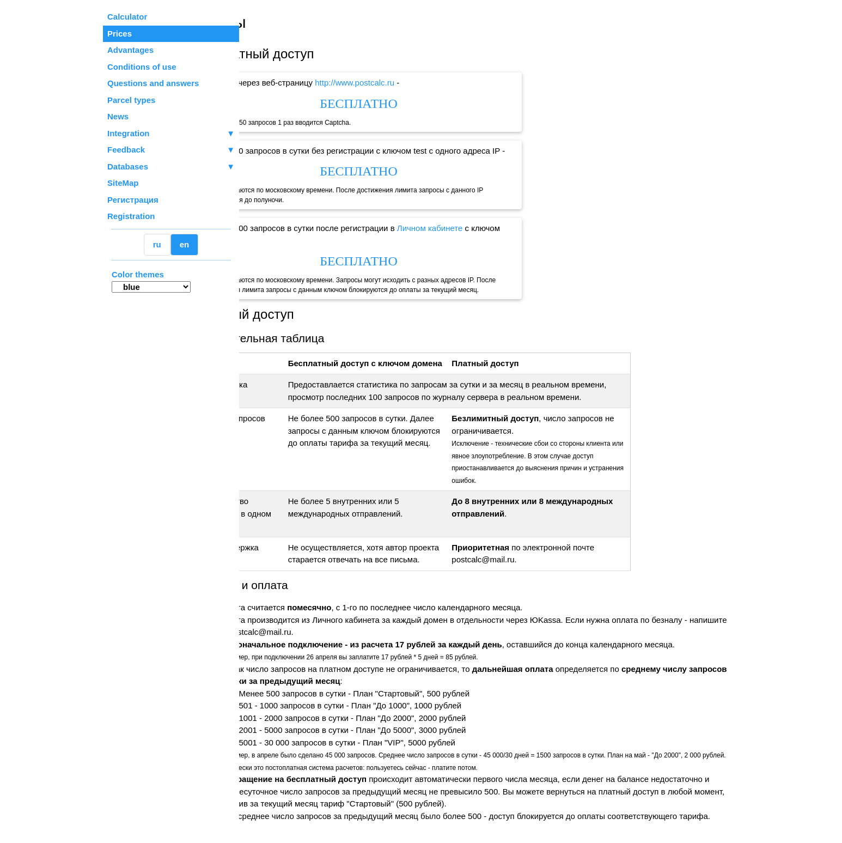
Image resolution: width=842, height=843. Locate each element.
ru (157, 244)
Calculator (127, 16)
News (118, 116)
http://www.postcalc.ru (407, 82)
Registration (131, 216)
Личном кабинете (482, 228)
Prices (119, 33)
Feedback (171, 150)
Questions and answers (153, 83)
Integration (171, 134)
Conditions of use (141, 66)
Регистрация (132, 199)
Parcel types (131, 100)
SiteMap (123, 182)
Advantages (130, 49)
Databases (127, 166)
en (185, 244)
